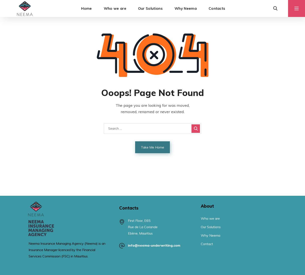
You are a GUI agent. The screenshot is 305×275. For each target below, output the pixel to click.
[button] (275, 8)
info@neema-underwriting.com (154, 245)
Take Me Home (152, 147)
